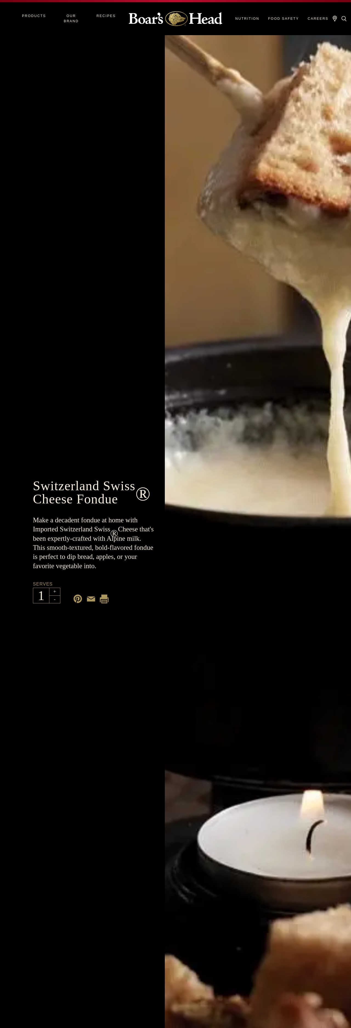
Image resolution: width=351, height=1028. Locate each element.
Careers (318, 19)
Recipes (106, 16)
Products (34, 16)
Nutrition (247, 19)
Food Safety (283, 19)
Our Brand (71, 18)
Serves (43, 584)
